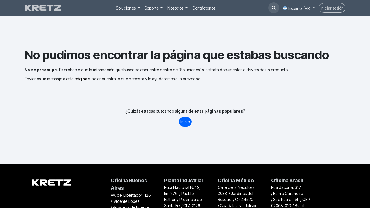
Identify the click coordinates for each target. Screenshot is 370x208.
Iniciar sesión (332, 7)
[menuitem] (128, 8)
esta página (76, 78)
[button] (273, 7)
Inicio (185, 121)
